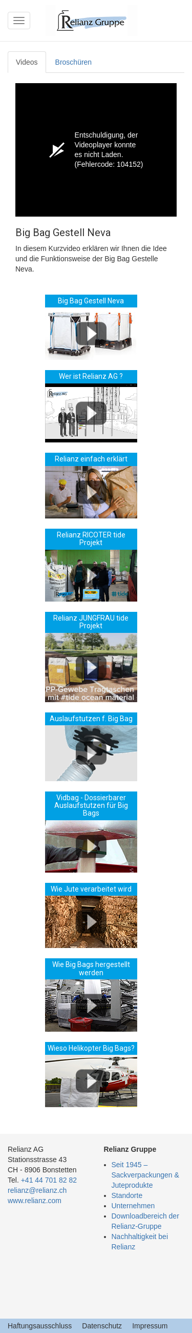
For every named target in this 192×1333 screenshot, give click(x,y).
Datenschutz (102, 1326)
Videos (27, 62)
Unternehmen (133, 1206)
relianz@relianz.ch (37, 1190)
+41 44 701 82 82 (49, 1180)
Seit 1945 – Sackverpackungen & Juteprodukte (145, 1175)
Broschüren (73, 62)
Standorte (127, 1195)
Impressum (149, 1326)
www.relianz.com (34, 1200)
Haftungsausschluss (40, 1326)
